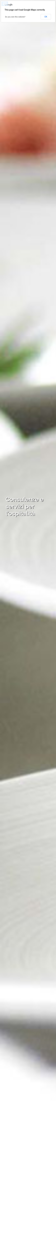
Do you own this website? (15, 17)
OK (46, 17)
